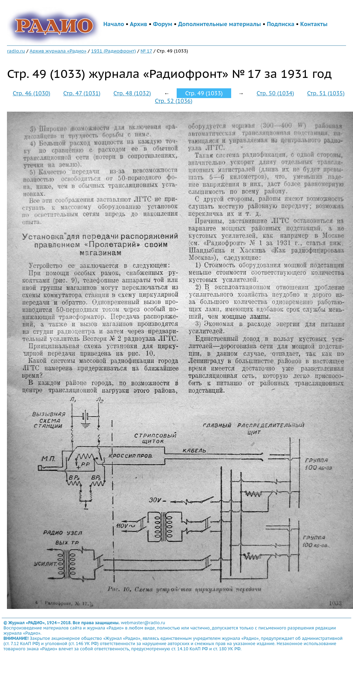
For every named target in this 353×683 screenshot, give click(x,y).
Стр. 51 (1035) (326, 93)
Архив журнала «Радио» (58, 51)
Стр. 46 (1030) (31, 93)
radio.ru (16, 51)
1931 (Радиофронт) (113, 51)
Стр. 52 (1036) (173, 101)
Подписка (280, 24)
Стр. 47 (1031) (81, 93)
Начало (113, 24)
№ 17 (146, 51)
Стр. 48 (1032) (132, 93)
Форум (163, 24)
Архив (138, 24)
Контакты (313, 24)
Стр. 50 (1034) (275, 93)
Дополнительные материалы (219, 24)
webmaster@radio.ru (143, 622)
